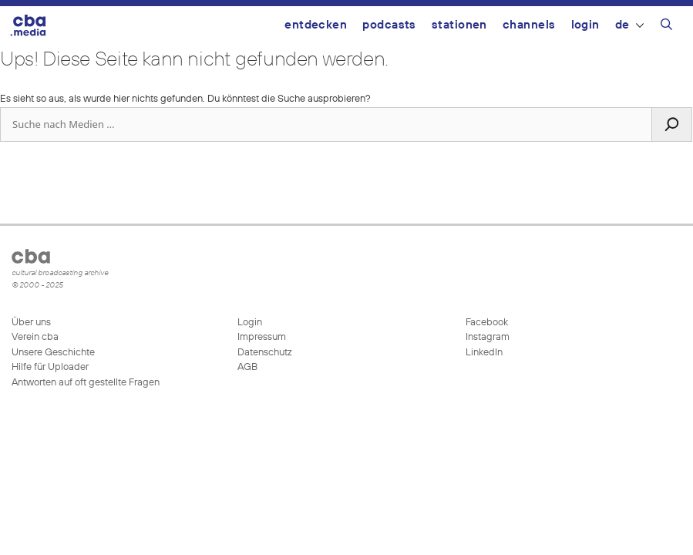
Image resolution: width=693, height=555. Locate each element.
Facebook (485, 323)
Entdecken (315, 25)
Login (585, 25)
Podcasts (389, 25)
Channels (529, 25)
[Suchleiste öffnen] (666, 27)
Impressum (261, 337)
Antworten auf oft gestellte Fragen (86, 383)
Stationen (459, 25)
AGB (247, 367)
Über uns (31, 323)
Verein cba (35, 337)
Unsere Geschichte (53, 353)
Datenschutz (264, 353)
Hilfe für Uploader (50, 367)
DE (629, 25)
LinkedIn (483, 353)
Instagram (486, 337)
